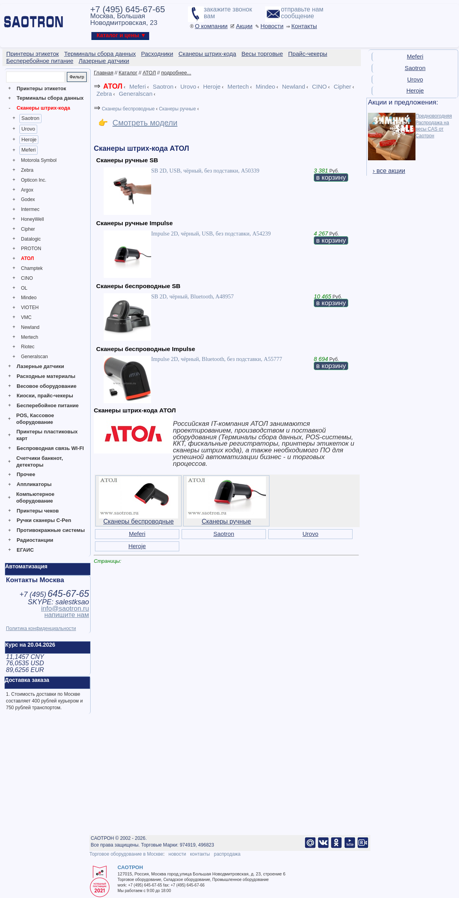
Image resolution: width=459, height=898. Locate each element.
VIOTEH (30, 307)
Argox (27, 190)
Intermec (30, 209)
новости (177, 854)
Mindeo (28, 297)
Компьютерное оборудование (35, 497)
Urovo (28, 129)
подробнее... (176, 73)
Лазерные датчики (40, 366)
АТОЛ (27, 258)
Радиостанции (35, 540)
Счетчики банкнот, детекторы (39, 461)
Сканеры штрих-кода (43, 108)
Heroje (28, 139)
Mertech (29, 337)
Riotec (27, 346)
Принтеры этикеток (41, 88)
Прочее (26, 474)
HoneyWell (32, 219)
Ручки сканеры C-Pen (44, 520)
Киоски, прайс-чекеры (45, 396)
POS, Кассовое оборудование (35, 418)
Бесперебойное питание (48, 405)
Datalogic (31, 239)
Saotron (30, 118)
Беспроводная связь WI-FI (50, 448)
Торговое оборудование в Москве (126, 854)
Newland (30, 327)
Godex (28, 199)
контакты (200, 854)
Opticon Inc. (33, 180)
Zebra (27, 170)
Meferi (28, 150)
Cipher (28, 229)
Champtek (32, 268)
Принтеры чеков (38, 511)
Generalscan (34, 356)
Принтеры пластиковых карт (47, 435)
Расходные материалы (46, 376)
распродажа (227, 854)
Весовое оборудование (46, 386)
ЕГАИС (25, 550)
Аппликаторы (34, 484)
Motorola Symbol (39, 160)
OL (24, 288)
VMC (26, 317)
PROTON (31, 248)
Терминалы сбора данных (50, 98)
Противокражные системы (51, 530)
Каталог (128, 73)
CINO (27, 278)
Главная (103, 73)
